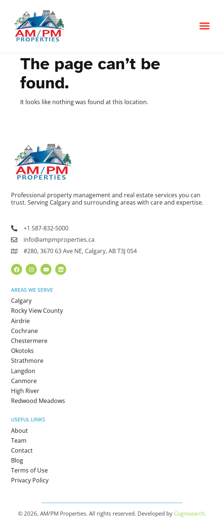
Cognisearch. (190, 513)
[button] (204, 26)
